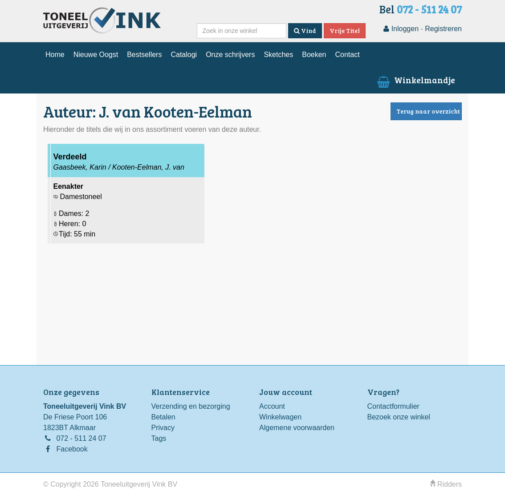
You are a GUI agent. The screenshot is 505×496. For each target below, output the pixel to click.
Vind (305, 30)
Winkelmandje (415, 79)
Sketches (278, 54)
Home (55, 54)
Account (272, 406)
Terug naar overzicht (428, 111)
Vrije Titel (345, 30)
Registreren (443, 29)
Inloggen (401, 29)
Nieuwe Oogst (95, 54)
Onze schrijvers (230, 54)
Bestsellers (144, 54)
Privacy (163, 427)
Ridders (446, 484)
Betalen (163, 417)
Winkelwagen (280, 417)
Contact (347, 54)
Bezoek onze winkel (398, 417)
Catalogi (184, 54)
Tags (159, 438)
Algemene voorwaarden (296, 427)
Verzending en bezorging (190, 406)
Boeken (314, 54)
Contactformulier (393, 406)
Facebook (71, 449)
